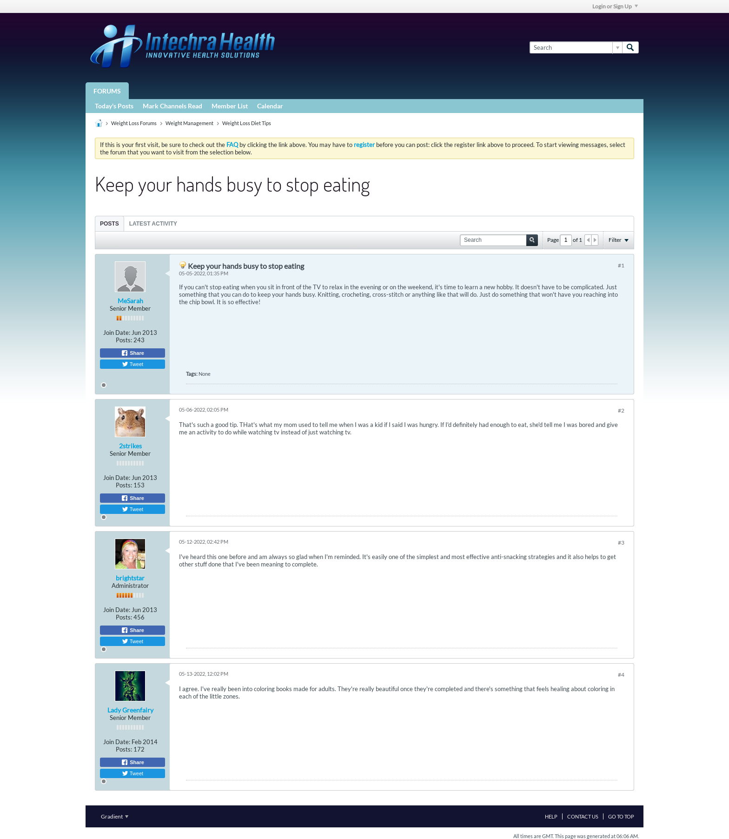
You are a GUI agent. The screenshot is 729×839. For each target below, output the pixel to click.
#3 (621, 542)
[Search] (576, 47)
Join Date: (116, 332)
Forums (107, 91)
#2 (621, 410)
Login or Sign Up (615, 6)
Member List (230, 106)
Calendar (270, 106)
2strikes (130, 446)
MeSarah (130, 301)
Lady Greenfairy (130, 710)
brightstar (130, 578)
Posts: (124, 340)
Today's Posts (114, 106)
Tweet (132, 364)
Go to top (621, 816)
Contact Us (582, 816)
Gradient (114, 816)
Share (132, 353)
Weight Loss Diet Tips (246, 123)
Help (551, 816)
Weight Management (189, 123)
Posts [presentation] (109, 223)
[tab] (109, 223)
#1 (621, 265)
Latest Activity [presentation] (153, 223)
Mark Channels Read (172, 106)
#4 (621, 674)
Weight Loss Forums (134, 123)
